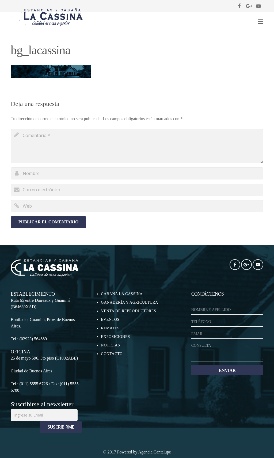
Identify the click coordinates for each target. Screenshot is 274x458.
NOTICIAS (110, 345)
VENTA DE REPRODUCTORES (128, 311)
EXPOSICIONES (115, 336)
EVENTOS (110, 319)
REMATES (110, 328)
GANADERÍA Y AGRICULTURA (129, 302)
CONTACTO (112, 354)
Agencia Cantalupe (154, 452)
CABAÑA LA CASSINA (122, 294)
